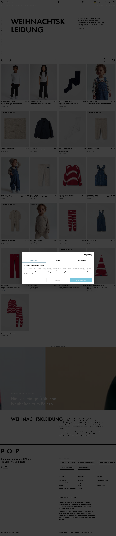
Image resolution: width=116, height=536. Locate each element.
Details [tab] (58, 260)
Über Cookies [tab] (82, 260)
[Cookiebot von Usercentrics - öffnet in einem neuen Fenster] (85, 255)
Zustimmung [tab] (34, 260)
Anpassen (58, 280)
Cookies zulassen (81, 280)
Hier (80, 270)
